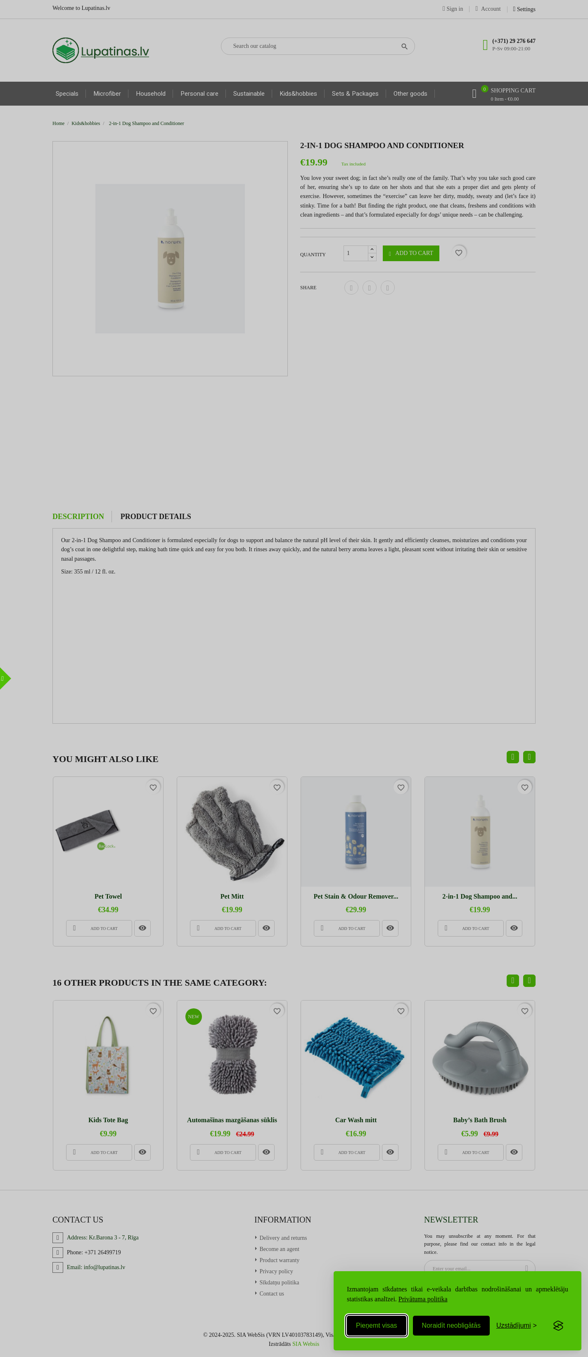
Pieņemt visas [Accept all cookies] (376, 1325)
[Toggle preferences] (516, 1325)
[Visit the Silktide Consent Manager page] (558, 1326)
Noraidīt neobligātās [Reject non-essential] (451, 1325)
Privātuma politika (423, 1299)
